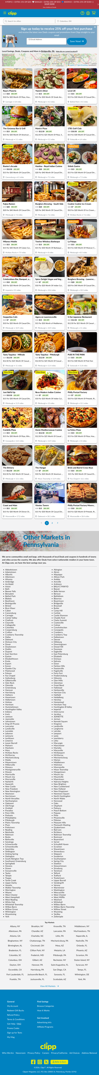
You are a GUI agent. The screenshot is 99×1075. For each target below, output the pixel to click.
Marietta (56, 748)
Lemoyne (8, 736)
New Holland (58, 789)
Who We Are (8, 1053)
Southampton (59, 859)
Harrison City (59, 693)
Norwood (57, 801)
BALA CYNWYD (60, 587)
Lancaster (8, 726)
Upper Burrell (59, 880)
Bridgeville (57, 603)
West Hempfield (11, 897)
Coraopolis (57, 630)
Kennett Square (59, 722)
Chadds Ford (58, 618)
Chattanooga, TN (37, 941)
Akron (55, 572)
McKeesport (58, 753)
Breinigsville (9, 603)
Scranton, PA (82, 955)
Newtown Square (60, 794)
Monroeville (58, 767)
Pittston (56, 820)
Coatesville (58, 623)
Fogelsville (57, 671)
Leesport (56, 734)
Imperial (56, 709)
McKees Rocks (10, 753)
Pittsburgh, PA (59, 955)
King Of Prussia (11, 724)
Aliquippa (57, 575)
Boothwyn (9, 601)
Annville (56, 582)
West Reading (10, 900)
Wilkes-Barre (58, 905)
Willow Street (59, 909)
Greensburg (9, 688)
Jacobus (56, 714)
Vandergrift (58, 883)
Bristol (7, 606)
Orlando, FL (82, 946)
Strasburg (57, 868)
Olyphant (57, 806)
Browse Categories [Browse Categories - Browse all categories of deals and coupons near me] (45, 1006)
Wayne (7, 893)
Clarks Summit (59, 620)
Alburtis (7, 575)
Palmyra (56, 808)
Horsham (8, 705)
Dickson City (10, 642)
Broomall (57, 606)
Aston (7, 587)
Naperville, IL (82, 936)
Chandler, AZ (37, 931)
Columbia (8, 628)
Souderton (57, 856)
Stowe (7, 868)
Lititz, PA (60, 936)
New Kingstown (60, 791)
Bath (6, 589)
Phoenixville (58, 818)
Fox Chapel (9, 676)
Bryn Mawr (9, 608)
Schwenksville (10, 847)
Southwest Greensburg (14, 861)
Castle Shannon (60, 616)
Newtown (8, 794)
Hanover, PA (37, 965)
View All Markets (49, 986)
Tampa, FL (81, 970)
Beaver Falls (9, 591)
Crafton (7, 632)
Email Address (35, 39)
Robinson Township (61, 835)
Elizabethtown (10, 659)
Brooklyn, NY (37, 926)
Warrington (9, 890)
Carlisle (56, 613)
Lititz (55, 741)
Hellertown (9, 700)
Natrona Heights (60, 782)
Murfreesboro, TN (82, 931)
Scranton (57, 847)
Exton (55, 664)
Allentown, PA (15, 931)
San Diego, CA (59, 970)
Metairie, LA (59, 950)
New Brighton (59, 784)
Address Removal (89, 1053)
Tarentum (57, 871)
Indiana (7, 712)
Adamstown (9, 572)
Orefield (8, 808)
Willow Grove (10, 909)
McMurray (9, 755)
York (6, 917)
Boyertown (58, 601)
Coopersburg (10, 630)
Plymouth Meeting (61, 825)
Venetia (7, 885)
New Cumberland (60, 787)
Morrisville (9, 775)
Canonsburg (9, 613)
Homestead (58, 702)
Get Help (11, 1024)
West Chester (10, 895)
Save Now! (77, 41)
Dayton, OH (15, 965)
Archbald (8, 584)
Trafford (56, 876)
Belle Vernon (58, 591)
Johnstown (9, 722)
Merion (56, 760)
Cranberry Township (13, 635)
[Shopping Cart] (94, 13)
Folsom (7, 673)
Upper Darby (10, 883)
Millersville (9, 765)
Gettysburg (9, 678)
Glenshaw (57, 683)
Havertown (9, 697)
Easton (7, 656)
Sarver (55, 842)
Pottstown (9, 828)
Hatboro (8, 695)
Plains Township (11, 823)
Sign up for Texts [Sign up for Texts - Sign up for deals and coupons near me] (14, 1033)
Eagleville (57, 652)
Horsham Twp (59, 705)
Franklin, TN (15, 979)
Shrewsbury (58, 852)
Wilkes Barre (10, 907)
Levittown (8, 738)
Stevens (7, 866)
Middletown (58, 762)
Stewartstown (59, 866)
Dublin (7, 649)
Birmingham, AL (15, 946)
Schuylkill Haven (60, 844)
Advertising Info (44, 1022)
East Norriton (10, 654)
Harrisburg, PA (37, 970)
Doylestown (9, 647)
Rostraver (57, 837)
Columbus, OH (15, 960)
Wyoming (57, 912)
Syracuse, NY (82, 965)
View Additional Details (49, 7)
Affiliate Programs (45, 1027)
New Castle (9, 787)
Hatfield (56, 695)
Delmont (8, 640)
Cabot (7, 611)
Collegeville (9, 625)
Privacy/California (59, 1053)
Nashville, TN (82, 941)
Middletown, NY (82, 926)
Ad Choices (74, 1053)
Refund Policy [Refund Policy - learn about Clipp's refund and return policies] (13, 1015)
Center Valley (10, 618)
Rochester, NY (59, 960)
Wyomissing (9, 914)
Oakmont (8, 803)
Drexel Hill (57, 647)
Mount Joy (57, 775)
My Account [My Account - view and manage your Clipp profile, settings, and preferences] (12, 1006)
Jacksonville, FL (37, 979)
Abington (57, 570)
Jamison (8, 717)
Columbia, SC (15, 955)
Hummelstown (10, 707)
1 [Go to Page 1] (46, 523)
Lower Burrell (10, 743)
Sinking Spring (10, 854)
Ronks (7, 837)
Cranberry (57, 632)
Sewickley (8, 849)
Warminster (58, 888)
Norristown (9, 796)
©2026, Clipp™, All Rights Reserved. (48, 1068)
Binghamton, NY (15, 941)
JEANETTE (57, 717)
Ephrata (56, 661)
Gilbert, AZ (37, 960)
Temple (7, 876)
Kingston (57, 724)
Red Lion (56, 830)
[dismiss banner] (95, 27)
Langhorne (57, 729)
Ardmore (57, 584)
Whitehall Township (13, 905)
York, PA (82, 979)
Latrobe (56, 731)
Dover (7, 644)
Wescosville (58, 893)
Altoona (7, 579)
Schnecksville (10, 844)
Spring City (58, 861)
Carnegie (8, 616)
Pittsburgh (9, 820)
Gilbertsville (9, 681)
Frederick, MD (37, 955)
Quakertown (58, 828)
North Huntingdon (61, 796)
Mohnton (57, 765)
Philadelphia (9, 818)
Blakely (7, 599)
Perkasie (8, 815)
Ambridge (8, 582)
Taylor (7, 873)
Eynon (7, 666)
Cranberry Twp (59, 635)
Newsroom (21, 1053)
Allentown (9, 577)
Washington (58, 890)
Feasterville (58, 669)
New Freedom (10, 789)
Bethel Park (9, 596)
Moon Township (60, 770)
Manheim (8, 748)
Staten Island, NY (82, 960)
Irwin (6, 714)
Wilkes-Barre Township (63, 907)
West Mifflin (58, 897)
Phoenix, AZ (81, 950)
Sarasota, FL (59, 975)
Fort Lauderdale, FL (15, 975)
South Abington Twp (13, 859)
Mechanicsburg (11, 758)
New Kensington (11, 791)
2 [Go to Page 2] (52, 523)
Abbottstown (10, 570)
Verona (56, 885)
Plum (6, 825)
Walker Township (12, 888)
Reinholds (8, 832)
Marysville (57, 750)
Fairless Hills (58, 666)
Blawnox (56, 599)
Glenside (8, 685)
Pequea (56, 813)
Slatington (8, 856)
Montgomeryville (11, 770)
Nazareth (8, 784)
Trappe (7, 878)
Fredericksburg (59, 676)
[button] (88, 13)
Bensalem (8, 594)
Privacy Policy (34, 1053)
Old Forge (8, 806)
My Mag (11, 1037)
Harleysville (58, 690)
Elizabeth (57, 656)
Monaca (8, 767)
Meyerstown (10, 762)
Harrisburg (9, 693)
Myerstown (58, 779)
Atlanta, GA (15, 936)
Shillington (9, 852)
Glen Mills (57, 681)
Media (7, 760)
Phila (55, 815)
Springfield (9, 864)
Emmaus (56, 659)
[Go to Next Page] (58, 523)
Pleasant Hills (59, 823)
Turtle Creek (9, 880)
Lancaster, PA (60, 931)
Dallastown (58, 637)
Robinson (8, 835)
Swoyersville (9, 871)
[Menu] (4, 13)
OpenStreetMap (82, 65)
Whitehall (57, 902)
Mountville (57, 777)
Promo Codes (13, 1028)
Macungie (57, 743)
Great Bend (58, 685)
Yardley (56, 914)
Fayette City (9, 669)
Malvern (8, 746)
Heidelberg (57, 697)
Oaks (55, 803)
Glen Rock (8, 683)
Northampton (10, 801)
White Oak (9, 902)
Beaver (56, 589)
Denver (56, 640)
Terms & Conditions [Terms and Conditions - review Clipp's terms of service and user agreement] (16, 1019)
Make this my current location (67, 51)
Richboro (57, 832)
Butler (55, 608)
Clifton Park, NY (37, 950)
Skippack (57, 854)
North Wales (58, 799)
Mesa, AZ (59, 946)
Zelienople (57, 917)
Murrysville (9, 779)
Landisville (57, 726)
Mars (6, 750)
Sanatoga (8, 842)
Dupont (7, 652)
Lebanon (8, 734)
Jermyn (56, 719)
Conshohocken (59, 628)
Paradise (8, 811)
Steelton (56, 864)
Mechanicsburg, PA (59, 941)
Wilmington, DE (82, 975)
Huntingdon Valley (12, 709)
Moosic (7, 772)
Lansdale (8, 731)
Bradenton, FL (15, 950)
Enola (6, 661)
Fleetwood (9, 671)
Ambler (56, 579)
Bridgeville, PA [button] (48, 51)
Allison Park (58, 577)
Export (7, 664)
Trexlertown (58, 878)
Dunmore (57, 649)
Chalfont (8, 620)
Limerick (8, 741)
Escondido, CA (15, 970)
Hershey (56, 700)
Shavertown (58, 849)
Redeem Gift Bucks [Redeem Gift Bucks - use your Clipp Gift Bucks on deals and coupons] (15, 1011)
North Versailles (11, 799)
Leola (55, 736)
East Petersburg (60, 654)
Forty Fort (57, 673)
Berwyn (56, 594)
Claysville (8, 623)
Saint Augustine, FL (59, 965)
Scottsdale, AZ (59, 979)
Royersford (58, 840)
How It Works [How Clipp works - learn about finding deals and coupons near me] (43, 1011)
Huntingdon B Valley (62, 707)
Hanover (8, 690)
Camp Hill (57, 611)
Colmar (56, 625)
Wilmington (9, 912)
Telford (56, 873)
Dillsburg (57, 642)
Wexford (57, 900)
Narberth (8, 782)
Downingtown (59, 644)
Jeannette (8, 719)
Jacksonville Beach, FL (37, 975)
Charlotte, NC (37, 936)
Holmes (7, 702)
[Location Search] (75, 21)
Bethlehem (57, 596)
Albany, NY (15, 926)
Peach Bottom (59, 811)
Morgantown (58, 772)
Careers (45, 1053)
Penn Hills (8, 813)
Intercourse (58, 712)
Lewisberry (57, 738)
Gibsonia (57, 678)
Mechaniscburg (59, 758)
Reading (7, 830)
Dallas (7, 637)
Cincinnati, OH (37, 946)
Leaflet (71, 65)
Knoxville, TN (60, 926)
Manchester (58, 746)
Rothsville (8, 840)
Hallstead (57, 688)
